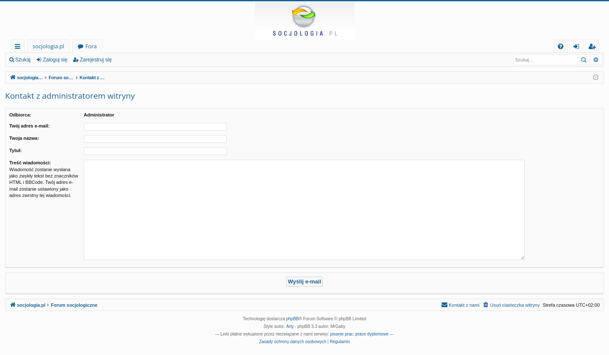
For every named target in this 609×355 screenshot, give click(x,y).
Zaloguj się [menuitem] (578, 47)
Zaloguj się (55, 60)
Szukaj (22, 60)
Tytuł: (15, 150)
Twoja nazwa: (24, 138)
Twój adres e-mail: (29, 125)
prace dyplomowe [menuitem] (371, 334)
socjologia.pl (48, 46)
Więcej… (19, 47)
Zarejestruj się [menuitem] (594, 47)
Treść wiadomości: (30, 162)
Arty (290, 326)
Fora (91, 46)
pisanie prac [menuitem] (341, 334)
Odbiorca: (20, 114)
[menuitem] (560, 46)
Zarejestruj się (96, 60)
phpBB (292, 318)
